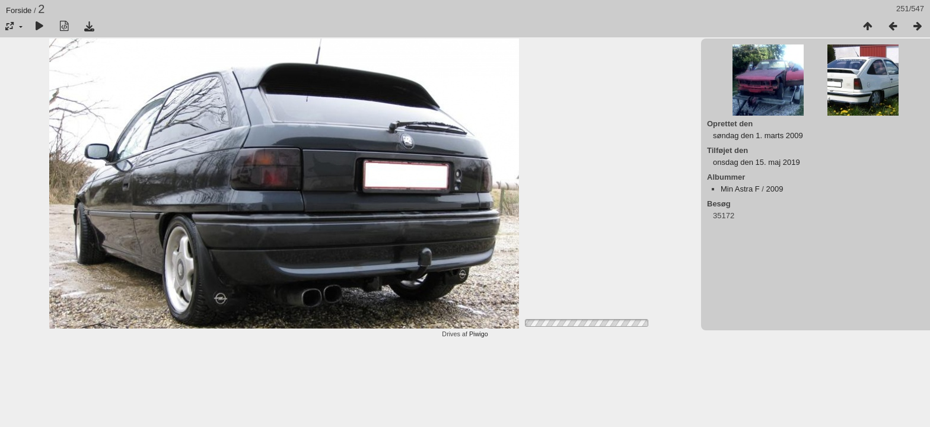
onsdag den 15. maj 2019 (756, 162)
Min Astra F (740, 188)
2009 (775, 188)
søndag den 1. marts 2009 (758, 135)
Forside (18, 10)
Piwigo (478, 333)
